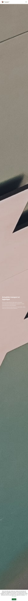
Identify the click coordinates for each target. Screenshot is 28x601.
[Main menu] (26, 2)
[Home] (5, 2)
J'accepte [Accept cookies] (14, 599)
